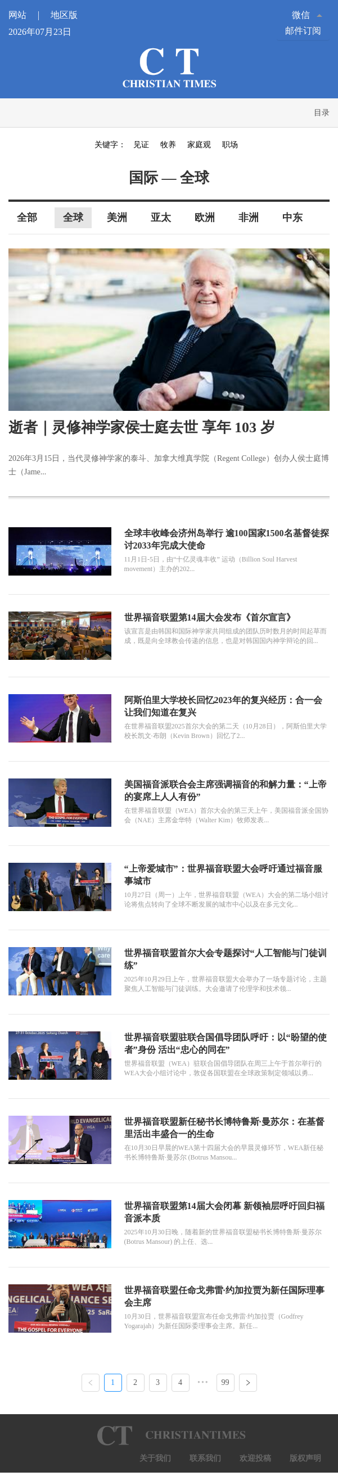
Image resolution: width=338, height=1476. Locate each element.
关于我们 (155, 1458)
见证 (141, 145)
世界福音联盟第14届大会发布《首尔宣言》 (209, 617)
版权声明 (305, 1458)
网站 (28, 15)
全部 (27, 217)
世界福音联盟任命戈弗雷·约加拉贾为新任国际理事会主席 (224, 1296)
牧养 (168, 145)
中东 (292, 217)
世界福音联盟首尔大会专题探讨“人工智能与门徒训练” (225, 959)
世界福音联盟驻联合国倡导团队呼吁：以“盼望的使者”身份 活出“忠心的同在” (225, 1043)
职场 (230, 145)
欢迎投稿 (255, 1458)
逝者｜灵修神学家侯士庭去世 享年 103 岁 (141, 427)
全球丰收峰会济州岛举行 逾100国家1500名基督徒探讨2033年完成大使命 (226, 539)
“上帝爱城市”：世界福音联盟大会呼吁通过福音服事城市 (223, 875)
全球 (73, 217)
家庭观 (199, 145)
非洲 (248, 217)
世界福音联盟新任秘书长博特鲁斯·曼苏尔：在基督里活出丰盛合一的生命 (224, 1128)
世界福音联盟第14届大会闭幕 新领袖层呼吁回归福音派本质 (224, 1212)
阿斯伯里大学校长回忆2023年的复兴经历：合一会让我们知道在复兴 (223, 706)
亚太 (161, 217)
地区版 (64, 15)
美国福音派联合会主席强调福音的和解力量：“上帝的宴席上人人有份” (225, 791)
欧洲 (205, 217)
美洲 (117, 217)
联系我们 (205, 1458)
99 (225, 1382)
